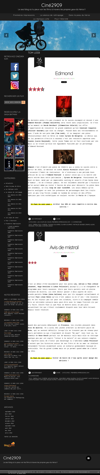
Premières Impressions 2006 (15, 232)
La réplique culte (41, 19)
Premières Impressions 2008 (15, 241)
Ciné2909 (52, 5)
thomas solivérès (54, 224)
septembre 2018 (10, 427)
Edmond (64, 73)
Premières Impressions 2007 (15, 237)
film (39, 224)
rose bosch (80, 380)
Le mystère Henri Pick (11, 324)
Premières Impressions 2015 (15, 273)
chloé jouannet (82, 378)
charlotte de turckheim (66, 380)
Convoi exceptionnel (11, 366)
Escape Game (9, 397)
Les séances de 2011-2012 (15, 205)
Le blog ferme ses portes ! (13, 303)
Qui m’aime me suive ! (11, 345)
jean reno (62, 378)
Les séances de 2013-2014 (15, 210)
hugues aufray (52, 380)
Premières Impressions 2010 (15, 250)
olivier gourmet (67, 224)
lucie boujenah (47, 226)
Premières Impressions (24, 15)
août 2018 (8, 429)
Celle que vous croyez (12, 313)
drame (88, 224)
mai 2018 (8, 432)
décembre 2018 (9, 422)
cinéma (35, 224)
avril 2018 (8, 434)
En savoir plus (21, 473)
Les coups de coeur (12, 218)
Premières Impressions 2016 (15, 278)
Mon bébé (7, 334)
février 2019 (9, 418)
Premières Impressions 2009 (15, 246)
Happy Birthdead (10, 387)
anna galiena (71, 378)
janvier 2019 (9, 420)
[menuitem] (24, 15)
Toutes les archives (11, 438)
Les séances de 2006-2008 (15, 196)
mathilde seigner (79, 224)
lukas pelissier (34, 380)
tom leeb (38, 226)
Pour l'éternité (61, 19)
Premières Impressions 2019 (15, 287)
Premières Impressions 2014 (15, 269)
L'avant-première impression (13, 228)
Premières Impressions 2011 (15, 255)
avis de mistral (53, 378)
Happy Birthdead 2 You (12, 376)
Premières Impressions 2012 (15, 260)
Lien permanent (35, 219)
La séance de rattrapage (51, 15)
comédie (44, 224)
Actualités (9, 183)
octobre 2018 (9, 425)
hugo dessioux (94, 378)
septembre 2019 (10, 413)
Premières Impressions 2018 (15, 282)
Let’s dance (8, 355)
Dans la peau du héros (79, 15)
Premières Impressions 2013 (15, 264)
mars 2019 (8, 415)
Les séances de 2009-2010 (15, 200)
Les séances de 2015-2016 (15, 214)
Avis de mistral (64, 247)
